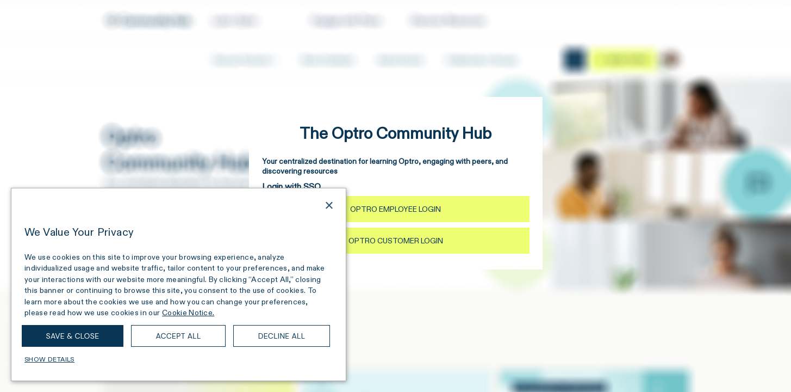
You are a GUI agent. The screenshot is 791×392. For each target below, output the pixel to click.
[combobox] (313, 206)
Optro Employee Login (395, 209)
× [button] (329, 206)
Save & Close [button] (72, 336)
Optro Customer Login (395, 241)
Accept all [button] (178, 336)
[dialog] (178, 284)
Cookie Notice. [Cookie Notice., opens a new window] (188, 312)
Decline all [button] (282, 336)
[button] (178, 359)
